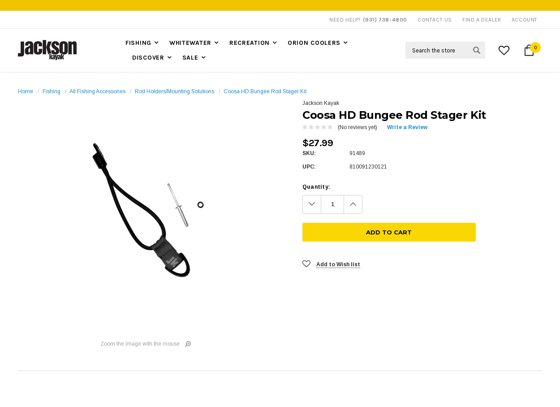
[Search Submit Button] (476, 50)
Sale (190, 57)
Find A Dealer (481, 20)
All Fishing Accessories (97, 91)
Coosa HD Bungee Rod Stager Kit (265, 91)
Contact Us (435, 20)
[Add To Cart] (457, 204)
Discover (148, 57)
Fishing (138, 43)
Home (25, 91)
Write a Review (407, 127)
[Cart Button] (529, 50)
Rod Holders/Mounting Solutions (174, 91)
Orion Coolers (314, 43)
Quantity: (316, 187)
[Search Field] (445, 50)
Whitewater (190, 43)
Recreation (249, 43)
